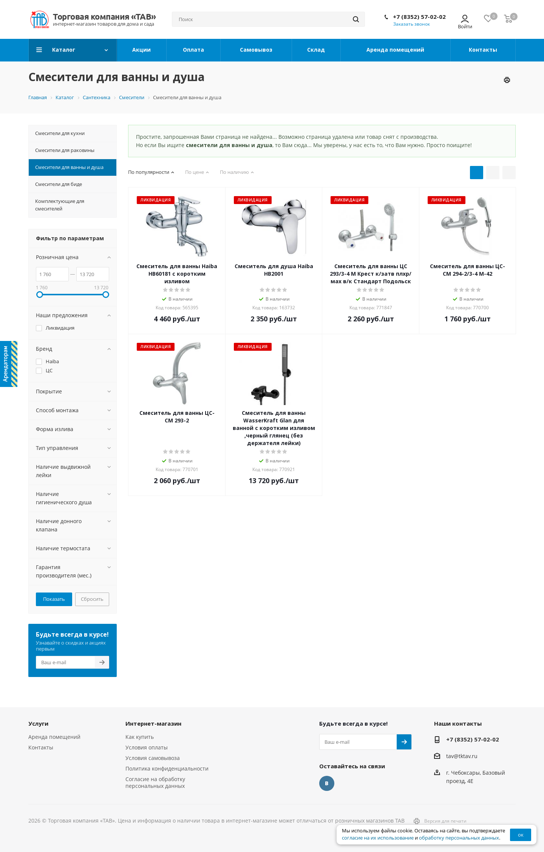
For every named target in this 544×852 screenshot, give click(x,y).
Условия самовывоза (152, 757)
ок (521, 834)
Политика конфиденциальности (167, 768)
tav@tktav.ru (462, 756)
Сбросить (92, 599)
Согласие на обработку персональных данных (155, 782)
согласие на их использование (378, 838)
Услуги (38, 723)
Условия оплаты (146, 747)
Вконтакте (326, 783)
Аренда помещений (54, 736)
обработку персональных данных (459, 838)
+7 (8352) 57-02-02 (419, 16)
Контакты (40, 747)
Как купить (139, 736)
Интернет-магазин (153, 723)
